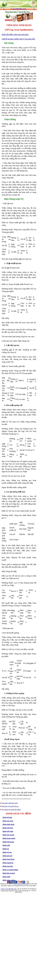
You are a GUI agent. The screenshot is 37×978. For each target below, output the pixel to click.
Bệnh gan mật (8, 821)
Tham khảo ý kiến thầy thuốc (9, 803)
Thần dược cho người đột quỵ (9, 806)
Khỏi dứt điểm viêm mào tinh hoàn (15, 34)
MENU (34, 9)
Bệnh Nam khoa (9, 859)
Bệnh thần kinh (8, 824)
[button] (24, 882)
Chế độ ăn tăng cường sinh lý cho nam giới (18, 39)
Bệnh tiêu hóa (8, 828)
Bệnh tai (6, 849)
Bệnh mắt (6, 845)
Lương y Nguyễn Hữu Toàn (9, 889)
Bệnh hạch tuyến (9, 838)
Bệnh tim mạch (8, 835)
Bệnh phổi (6, 877)
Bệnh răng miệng (9, 880)
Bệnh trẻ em (7, 852)
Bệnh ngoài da (8, 863)
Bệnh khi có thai (9, 873)
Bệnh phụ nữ (7, 856)
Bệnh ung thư (8, 866)
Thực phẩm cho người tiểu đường (11, 809)
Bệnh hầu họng (8, 842)
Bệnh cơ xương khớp (10, 870)
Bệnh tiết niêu (8, 831)
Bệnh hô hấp (7, 817)
